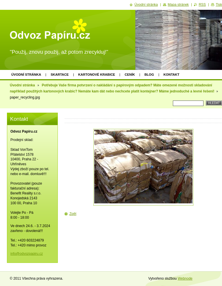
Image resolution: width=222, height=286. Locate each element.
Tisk (219, 5)
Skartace (60, 74)
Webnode (185, 278)
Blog (149, 74)
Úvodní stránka (26, 74)
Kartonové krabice (96, 74)
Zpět (72, 214)
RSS (202, 5)
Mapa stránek (178, 5)
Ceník (130, 74)
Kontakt (172, 74)
